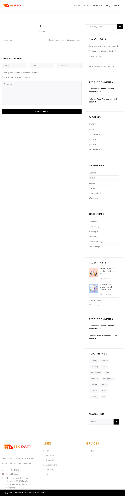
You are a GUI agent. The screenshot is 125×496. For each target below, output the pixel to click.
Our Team (50, 469)
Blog (108, 5)
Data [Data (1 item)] (105, 366)
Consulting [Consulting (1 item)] (94, 366)
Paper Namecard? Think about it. (102, 66)
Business (92, 173)
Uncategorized (57, 40)
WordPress (93, 198)
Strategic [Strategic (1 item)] (94, 396)
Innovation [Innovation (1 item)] (95, 378)
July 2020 (92, 139)
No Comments (75, 40)
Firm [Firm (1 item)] (107, 372)
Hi (89, 61)
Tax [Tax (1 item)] (103, 396)
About (86, 5)
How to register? (96, 56)
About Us (50, 460)
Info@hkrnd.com (13, 474)
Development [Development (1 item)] (96, 372)
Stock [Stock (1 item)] (104, 390)
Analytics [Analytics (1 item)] (94, 360)
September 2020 (96, 134)
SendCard (98, 5)
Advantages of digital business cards (104, 46)
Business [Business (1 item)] (105, 360)
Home (77, 5)
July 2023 (92, 129)
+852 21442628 (12, 470)
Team (117, 5)
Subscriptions (51, 465)
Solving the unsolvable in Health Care (104, 51)
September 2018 (95, 149)
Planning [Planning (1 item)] (94, 384)
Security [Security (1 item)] (104, 384)
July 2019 (92, 144)
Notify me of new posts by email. (17, 77)
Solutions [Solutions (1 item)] (94, 390)
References (50, 455)
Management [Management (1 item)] (108, 378)
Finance (92, 188)
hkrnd (43, 31)
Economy (92, 183)
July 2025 (92, 124)
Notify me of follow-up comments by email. (21, 72)
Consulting (93, 178)
